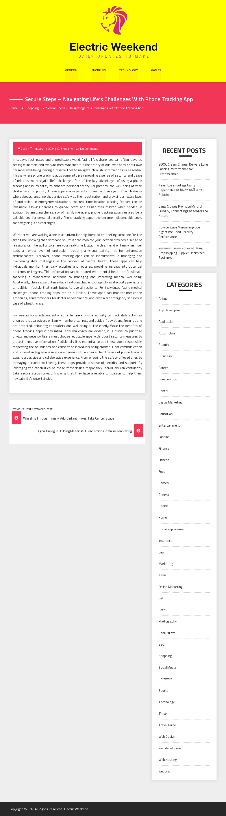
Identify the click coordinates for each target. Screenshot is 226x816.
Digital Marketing (170, 402)
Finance (164, 448)
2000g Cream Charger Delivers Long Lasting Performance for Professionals (183, 169)
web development (171, 748)
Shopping (98, 70)
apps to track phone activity (84, 315)
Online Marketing (170, 586)
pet (161, 598)
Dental (163, 390)
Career (163, 367)
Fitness (164, 460)
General (71, 70)
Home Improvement (173, 529)
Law (161, 552)
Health (163, 506)
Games (156, 70)
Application (166, 321)
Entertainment (169, 425)
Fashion (164, 437)
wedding (164, 771)
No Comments (89, 148)
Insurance (165, 540)
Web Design (167, 736)
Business (165, 356)
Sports (164, 690)
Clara (24, 148)
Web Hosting (168, 759)
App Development (171, 310)
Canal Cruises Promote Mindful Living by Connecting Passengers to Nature (183, 211)
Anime (163, 298)
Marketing (166, 563)
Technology (128, 70)
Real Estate (167, 632)
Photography (168, 621)
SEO (162, 644)
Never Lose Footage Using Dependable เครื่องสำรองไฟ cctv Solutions (181, 190)
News (163, 575)
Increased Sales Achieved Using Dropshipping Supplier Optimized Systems (182, 253)
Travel (163, 713)
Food (162, 471)
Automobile (167, 333)
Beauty (164, 344)
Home (163, 517)
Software (165, 679)
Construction (168, 379)
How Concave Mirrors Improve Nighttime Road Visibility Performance (179, 232)
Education (166, 413)
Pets (162, 609)
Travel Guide (167, 725)
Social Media (167, 667)
